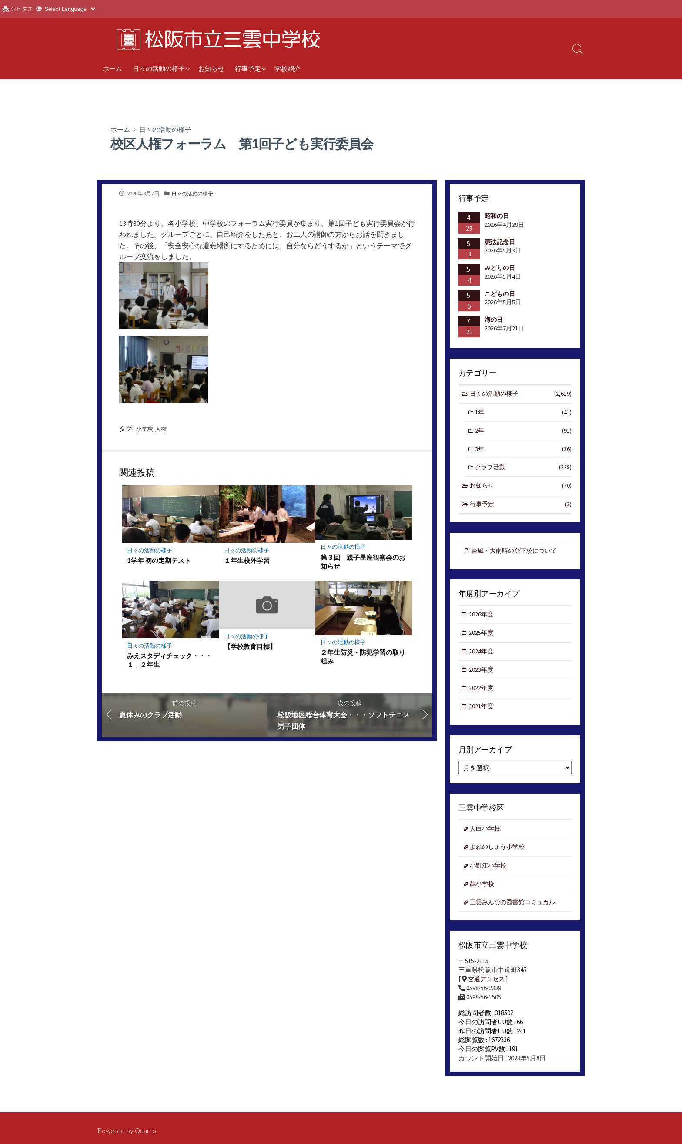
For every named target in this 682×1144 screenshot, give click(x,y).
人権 (163, 430)
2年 (524, 433)
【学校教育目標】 (250, 649)
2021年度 (482, 715)
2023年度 (482, 677)
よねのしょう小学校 (499, 857)
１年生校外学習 (247, 562)
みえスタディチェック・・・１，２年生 (169, 662)
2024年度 (482, 658)
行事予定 (248, 68)
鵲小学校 (483, 895)
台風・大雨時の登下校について (517, 555)
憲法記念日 (500, 242)
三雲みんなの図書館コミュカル (516, 914)
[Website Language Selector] (70, 9)
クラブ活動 (524, 471)
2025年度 (482, 639)
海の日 (494, 320)
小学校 (145, 430)
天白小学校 (486, 838)
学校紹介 (287, 68)
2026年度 (482, 620)
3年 (524, 452)
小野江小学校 (489, 876)
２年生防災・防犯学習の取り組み (363, 659)
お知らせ (211, 68)
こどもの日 (500, 294)
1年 (524, 414)
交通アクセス (487, 992)
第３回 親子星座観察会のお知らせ (363, 563)
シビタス (21, 9)
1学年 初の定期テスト (159, 562)
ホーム (112, 68)
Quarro (146, 1131)
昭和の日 (497, 216)
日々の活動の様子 (159, 68)
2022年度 (482, 696)
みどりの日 (500, 268)
